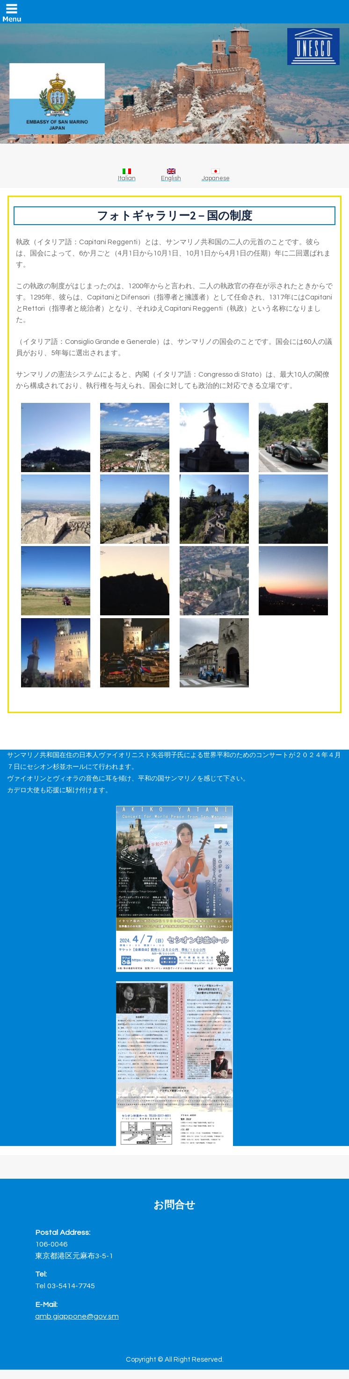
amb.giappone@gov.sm (77, 1316)
